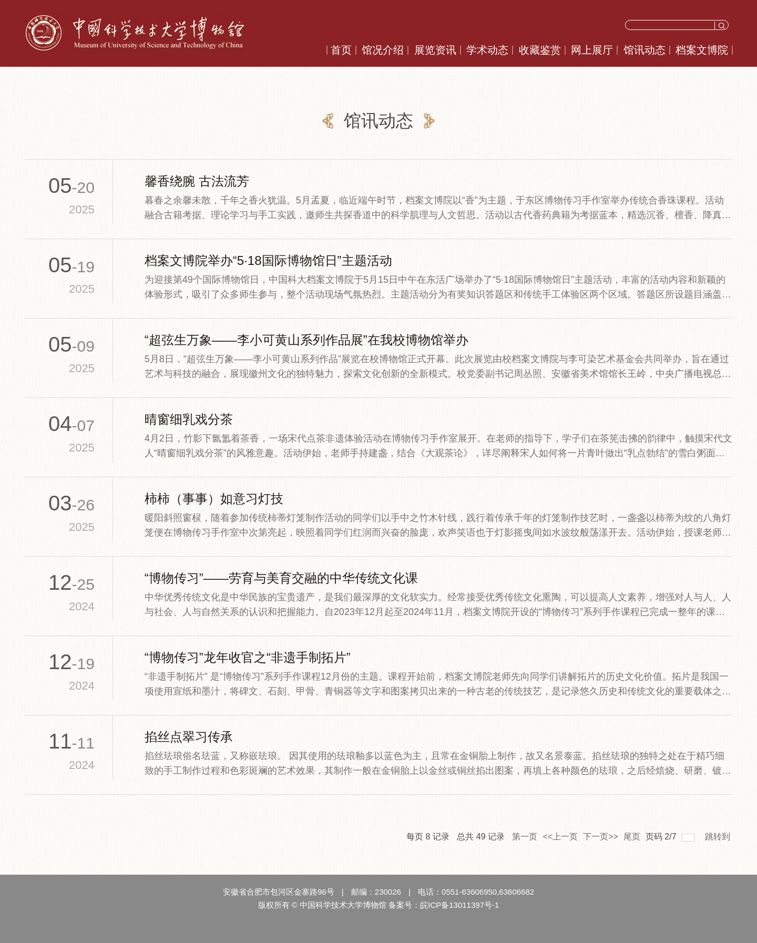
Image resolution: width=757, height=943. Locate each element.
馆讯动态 (644, 50)
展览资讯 (435, 50)
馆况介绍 (383, 50)
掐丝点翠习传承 (189, 737)
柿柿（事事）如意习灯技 (214, 498)
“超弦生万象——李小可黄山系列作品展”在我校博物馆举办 (306, 340)
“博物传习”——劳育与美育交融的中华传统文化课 (281, 578)
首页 (341, 50)
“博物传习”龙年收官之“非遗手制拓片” (248, 657)
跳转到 (718, 836)
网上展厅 (592, 50)
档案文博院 (702, 50)
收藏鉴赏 (540, 50)
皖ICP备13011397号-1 (459, 904)
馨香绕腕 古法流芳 (197, 181)
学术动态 (487, 50)
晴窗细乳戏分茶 (189, 419)
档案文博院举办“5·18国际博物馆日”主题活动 (268, 260)
